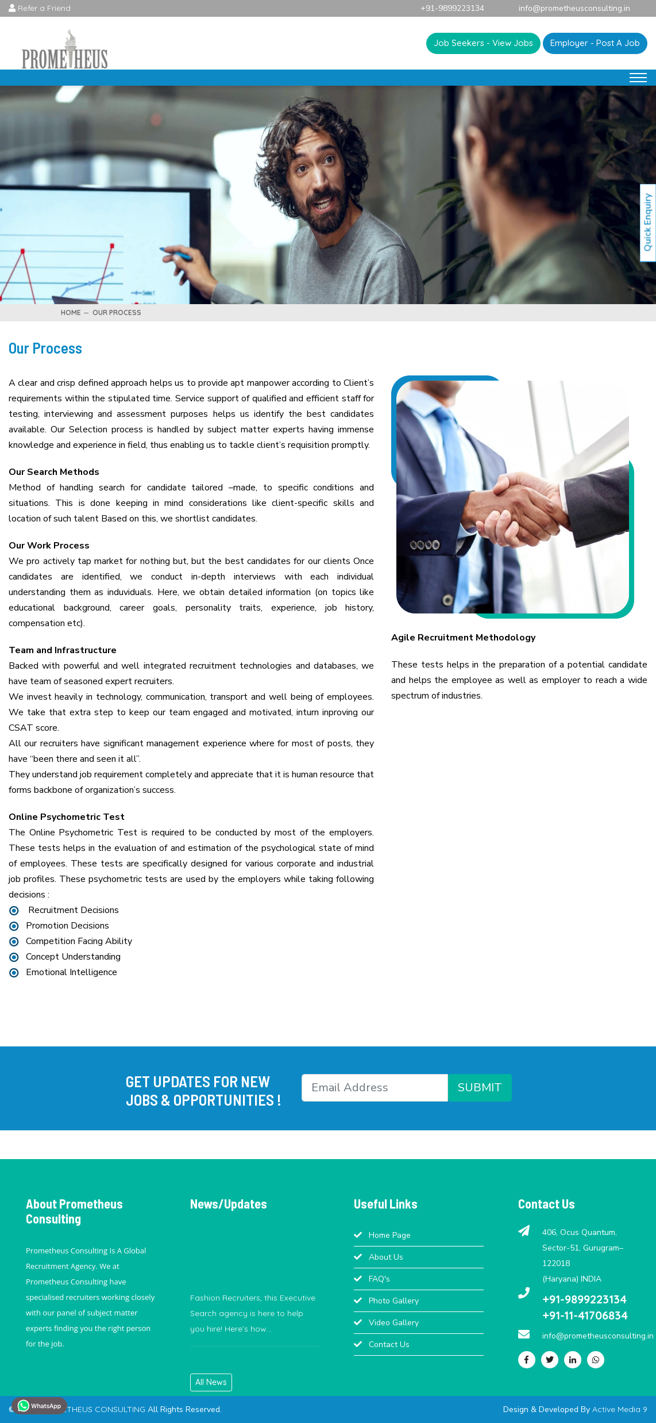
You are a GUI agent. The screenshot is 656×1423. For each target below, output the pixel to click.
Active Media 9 (619, 1409)
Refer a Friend (40, 8)
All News (211, 1382)
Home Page (390, 1235)
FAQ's (379, 1279)
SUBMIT (480, 1087)
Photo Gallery (394, 1300)
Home (71, 312)
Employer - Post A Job (595, 42)
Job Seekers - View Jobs (483, 42)
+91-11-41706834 (585, 1315)
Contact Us (389, 1344)
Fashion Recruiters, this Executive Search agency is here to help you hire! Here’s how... (252, 1320)
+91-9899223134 (584, 1299)
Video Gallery (394, 1322)
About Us (386, 1257)
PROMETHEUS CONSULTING (93, 1409)
